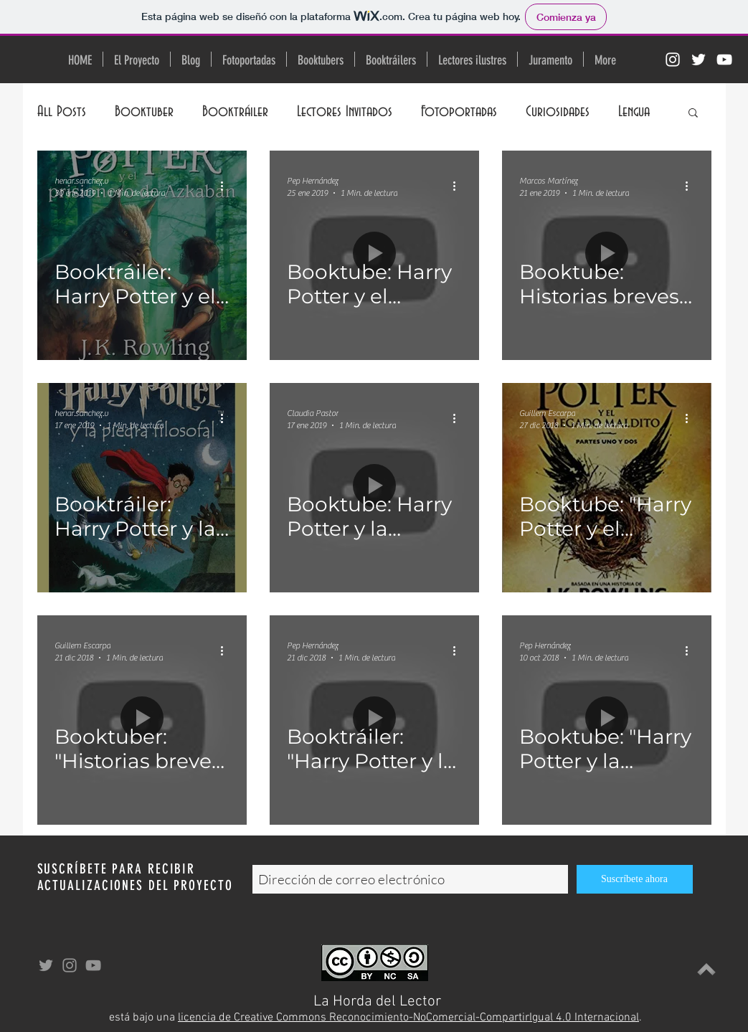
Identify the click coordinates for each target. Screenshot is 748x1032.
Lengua (634, 111)
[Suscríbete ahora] (635, 879)
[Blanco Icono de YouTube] (724, 59)
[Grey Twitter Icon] (46, 965)
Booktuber (144, 111)
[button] (693, 113)
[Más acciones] (227, 185)
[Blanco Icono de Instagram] (672, 59)
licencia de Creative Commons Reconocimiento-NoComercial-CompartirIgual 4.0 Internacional (408, 1017)
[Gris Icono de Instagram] (69, 965)
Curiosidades (558, 111)
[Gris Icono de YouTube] (93, 965)
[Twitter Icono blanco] (698, 59)
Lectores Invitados (344, 111)
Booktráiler (235, 111)
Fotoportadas (459, 111)
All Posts (61, 111)
